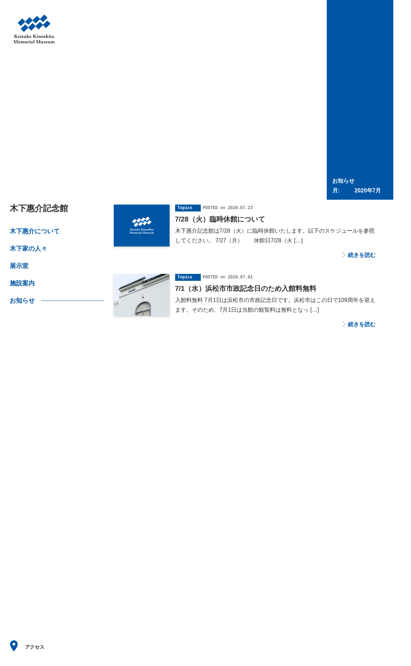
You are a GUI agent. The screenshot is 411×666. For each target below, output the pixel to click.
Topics (185, 208)
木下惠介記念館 (39, 208)
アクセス (34, 647)
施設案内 (22, 283)
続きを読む (361, 255)
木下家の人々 (28, 248)
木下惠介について (35, 231)
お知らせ (22, 300)
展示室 (19, 265)
